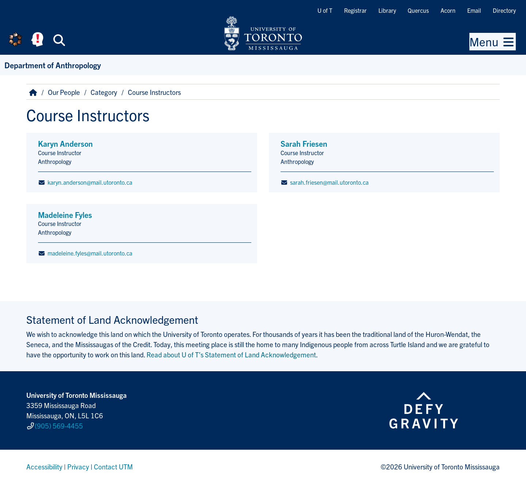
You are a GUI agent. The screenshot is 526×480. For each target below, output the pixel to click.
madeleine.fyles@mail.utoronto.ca (89, 253)
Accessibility (44, 463)
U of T (324, 10)
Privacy (78, 463)
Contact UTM (113, 463)
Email (474, 10)
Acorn (448, 10)
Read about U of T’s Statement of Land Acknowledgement (231, 354)
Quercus (418, 10)
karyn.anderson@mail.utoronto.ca (89, 182)
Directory (504, 10)
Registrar (355, 10)
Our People (64, 92)
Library (387, 10)
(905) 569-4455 (59, 424)
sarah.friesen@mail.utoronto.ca (329, 182)
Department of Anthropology (52, 65)
